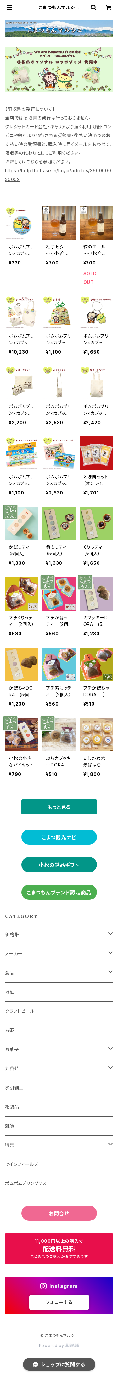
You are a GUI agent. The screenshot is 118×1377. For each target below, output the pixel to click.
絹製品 (12, 1106)
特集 (9, 1145)
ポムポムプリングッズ (26, 1183)
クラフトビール (20, 1011)
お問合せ (59, 1213)
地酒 (9, 992)
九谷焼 (12, 1068)
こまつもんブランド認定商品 (59, 892)
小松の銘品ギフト (59, 865)
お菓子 (12, 1049)
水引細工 (14, 1087)
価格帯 (12, 934)
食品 (9, 972)
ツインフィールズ (21, 1164)
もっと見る (59, 807)
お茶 (9, 1030)
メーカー (14, 953)
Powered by (59, 1345)
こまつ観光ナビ (59, 837)
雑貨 (9, 1126)
